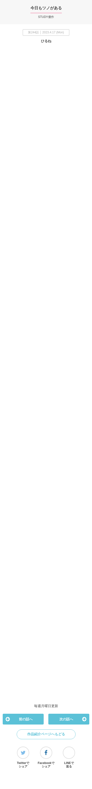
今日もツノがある (46, 8)
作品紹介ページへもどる (46, 734)
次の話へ (72, 719)
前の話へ (19, 719)
